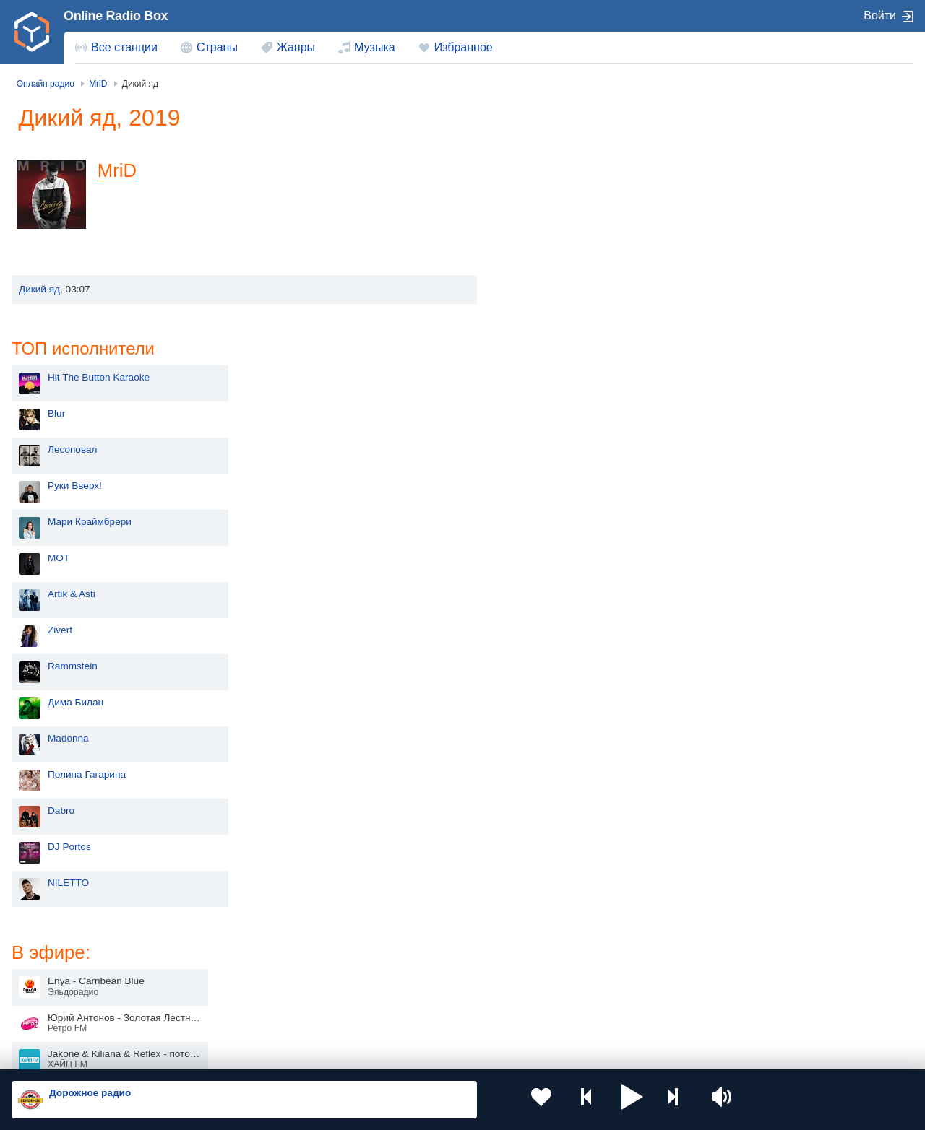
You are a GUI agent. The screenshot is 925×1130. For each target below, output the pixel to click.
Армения (419, 962)
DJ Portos (546, 613)
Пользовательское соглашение (191, 1052)
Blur (533, 180)
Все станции (124, 47)
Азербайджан (429, 1012)
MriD (123, 170)
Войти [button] (880, 15)
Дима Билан (552, 469)
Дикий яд (39, 289)
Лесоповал (549, 216)
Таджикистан (247, 962)
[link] (32, 32)
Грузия (233, 1012)
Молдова (419, 939)
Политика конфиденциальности (331, 1052)
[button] (597, 1099)
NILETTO (545, 649)
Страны (217, 47)
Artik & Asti (548, 360)
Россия (53, 939)
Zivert (537, 396)
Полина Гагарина (564, 541)
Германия (602, 1012)
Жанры (296, 47)
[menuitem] (116, 48)
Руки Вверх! (552, 252)
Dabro (538, 577)
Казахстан (603, 939)
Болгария (601, 962)
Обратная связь (441, 1052)
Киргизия (57, 962)
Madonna (545, 505)
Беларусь (58, 1012)
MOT (535, 324)
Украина (236, 939)
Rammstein (550, 432)
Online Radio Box (116, 16)
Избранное (463, 47)
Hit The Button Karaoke (576, 144)
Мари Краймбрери (566, 288)
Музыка (374, 47)
